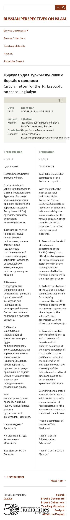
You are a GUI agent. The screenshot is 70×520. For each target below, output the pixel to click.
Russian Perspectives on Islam (35, 18)
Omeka (8, 498)
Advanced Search (58, 7)
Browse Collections (14, 38)
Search (63, 7)
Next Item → (58, 480)
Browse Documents (15, 30)
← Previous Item (14, 476)
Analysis (8, 53)
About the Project (14, 61)
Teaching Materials (14, 45)
